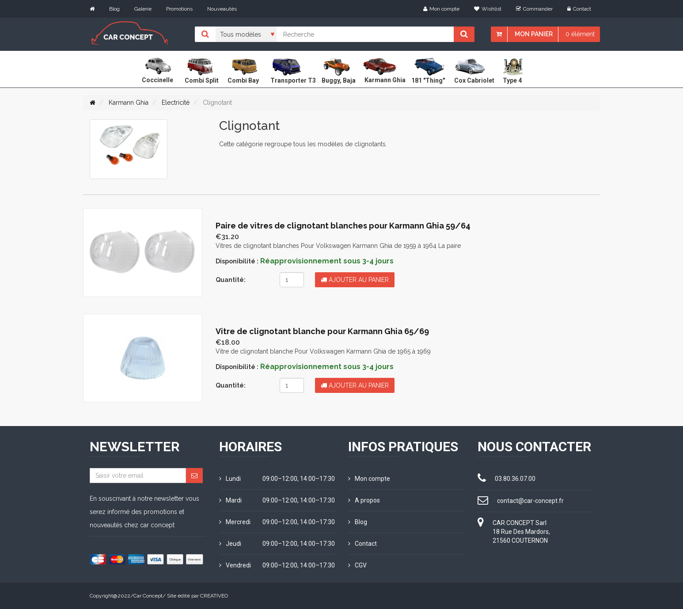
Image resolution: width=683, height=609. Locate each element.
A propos (364, 500)
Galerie (143, 9)
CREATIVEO (214, 596)
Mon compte (441, 9)
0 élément (580, 34)
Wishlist (487, 9)
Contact (579, 9)
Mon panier (534, 34)
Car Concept (148, 596)
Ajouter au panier (355, 279)
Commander (534, 9)
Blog (114, 9)
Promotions (179, 9)
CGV (357, 565)
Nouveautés (222, 9)
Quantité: (231, 279)
